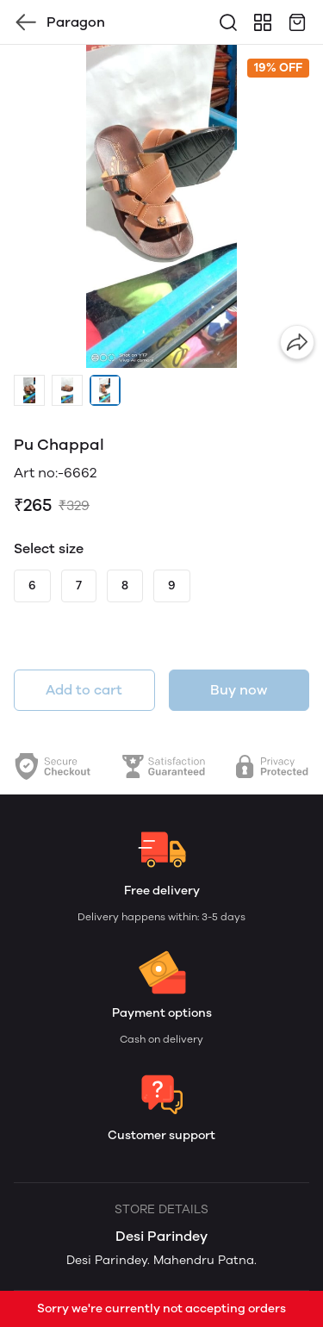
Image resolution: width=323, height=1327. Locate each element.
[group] (161, 206)
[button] (29, 390)
